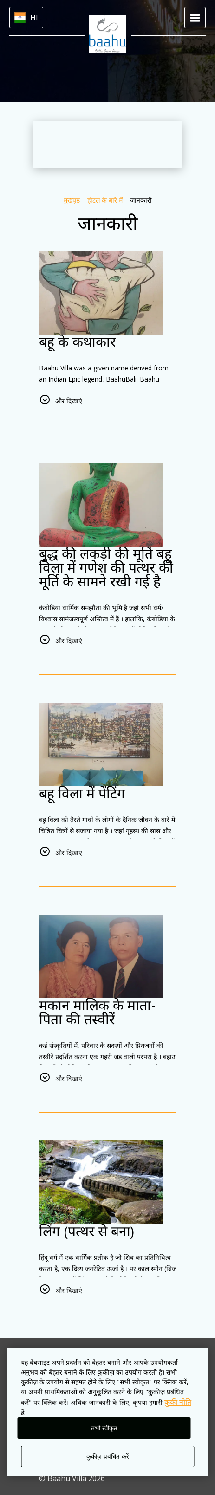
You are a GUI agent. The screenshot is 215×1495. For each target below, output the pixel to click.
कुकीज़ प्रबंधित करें (107, 1456)
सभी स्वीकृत (104, 1428)
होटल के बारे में (105, 200)
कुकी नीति (177, 1402)
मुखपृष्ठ (73, 200)
